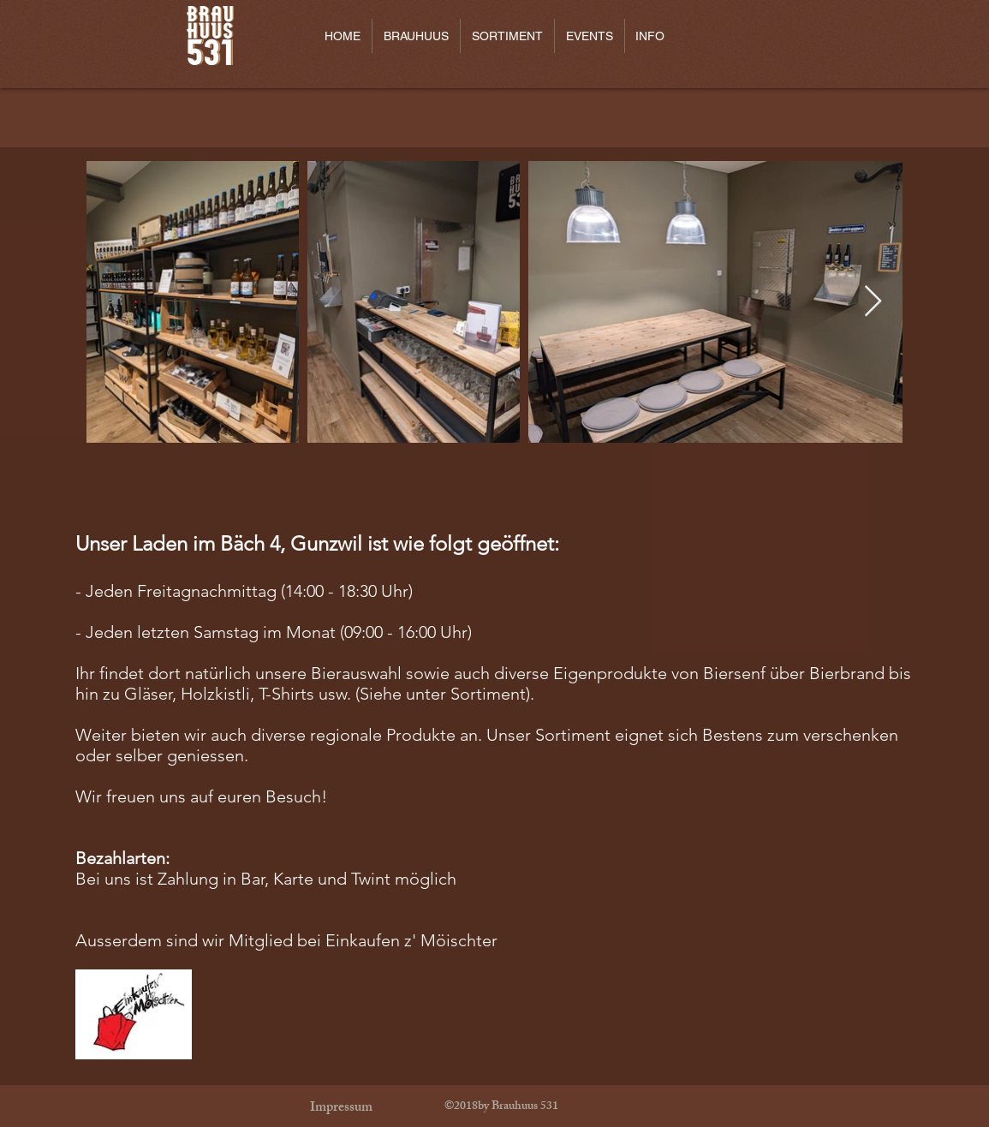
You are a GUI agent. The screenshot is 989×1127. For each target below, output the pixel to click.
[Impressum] (341, 1109)
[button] (416, 36)
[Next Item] (873, 302)
